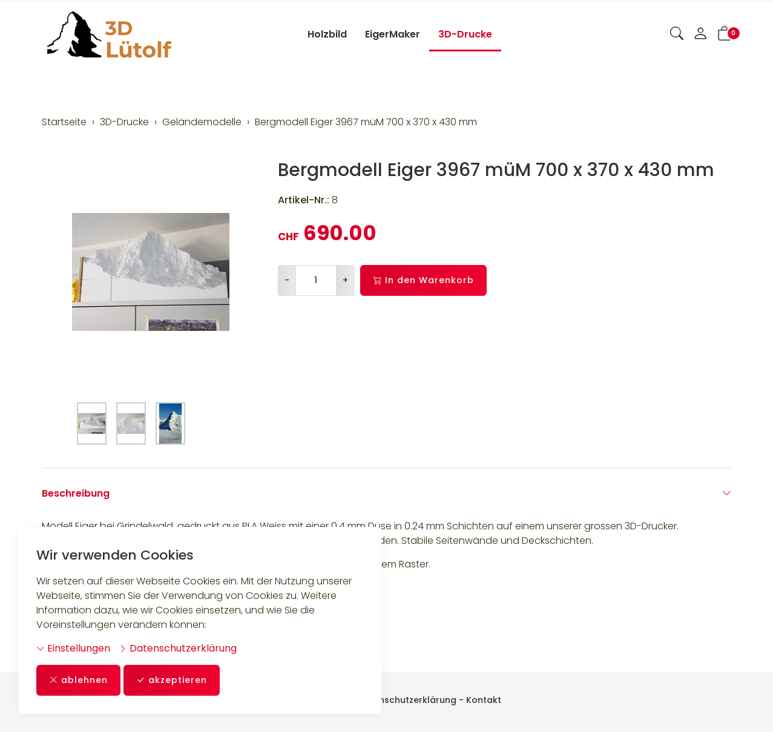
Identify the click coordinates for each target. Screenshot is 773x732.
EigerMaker (392, 34)
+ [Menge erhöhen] (345, 280)
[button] (676, 34)
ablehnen (78, 680)
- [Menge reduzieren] (287, 280)
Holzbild (327, 34)
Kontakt (483, 700)
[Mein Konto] (700, 34)
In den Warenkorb (423, 280)
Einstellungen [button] (73, 648)
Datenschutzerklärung (178, 648)
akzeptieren (171, 680)
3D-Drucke (465, 34)
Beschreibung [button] (387, 493)
